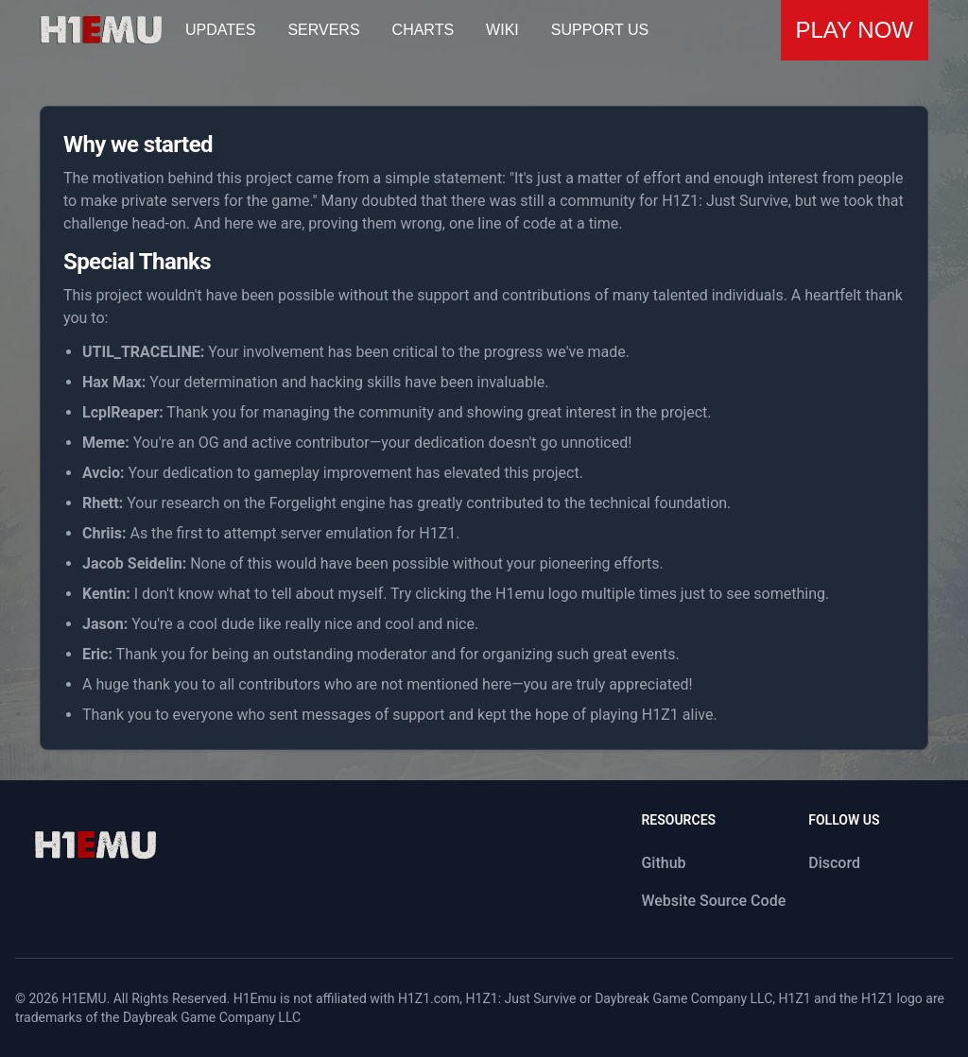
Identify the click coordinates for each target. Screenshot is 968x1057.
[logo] (95, 844)
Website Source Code (713, 901)
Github (663, 863)
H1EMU (83, 998)
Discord (834, 863)
